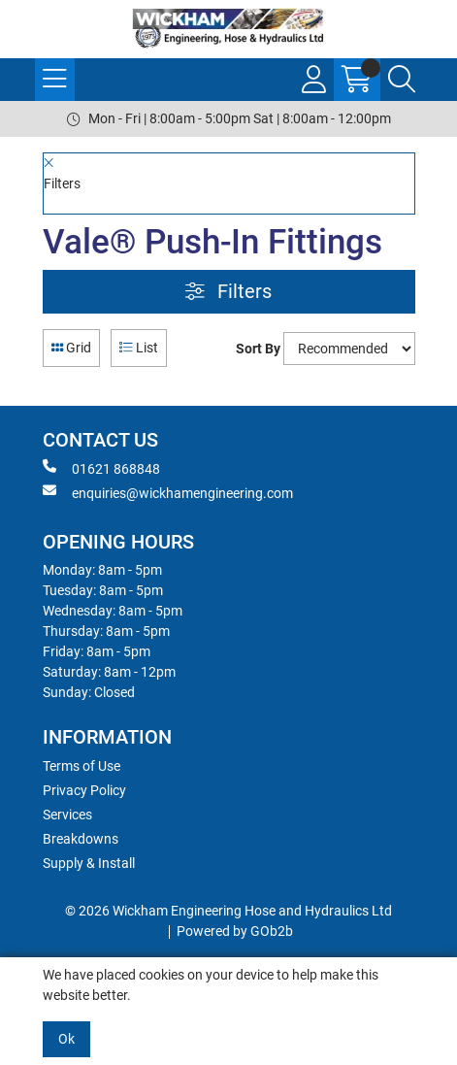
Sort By (258, 348)
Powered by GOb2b (235, 931)
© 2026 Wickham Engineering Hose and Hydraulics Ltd (228, 910)
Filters (228, 292)
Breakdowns (80, 839)
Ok (66, 1039)
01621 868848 (101, 468)
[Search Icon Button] (401, 79)
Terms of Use (81, 766)
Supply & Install (89, 863)
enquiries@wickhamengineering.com (168, 492)
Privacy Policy (84, 790)
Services (67, 814)
